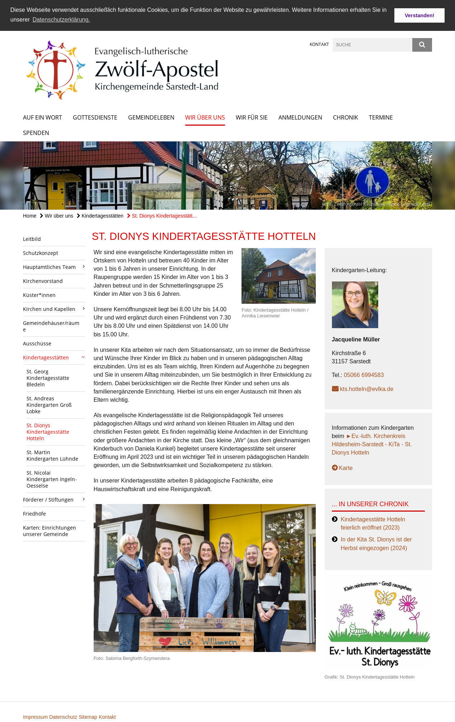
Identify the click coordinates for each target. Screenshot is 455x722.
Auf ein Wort (42, 117)
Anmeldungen (300, 117)
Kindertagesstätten (100, 216)
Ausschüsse (37, 343)
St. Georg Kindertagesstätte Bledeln (48, 378)
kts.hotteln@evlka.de (367, 389)
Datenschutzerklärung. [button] (61, 20)
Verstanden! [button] (419, 15)
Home (29, 216)
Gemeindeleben (151, 117)
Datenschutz (63, 717)
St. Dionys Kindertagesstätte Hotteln (48, 432)
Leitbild (32, 239)
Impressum (36, 717)
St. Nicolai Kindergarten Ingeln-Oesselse (52, 479)
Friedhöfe (34, 513)
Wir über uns (205, 117)
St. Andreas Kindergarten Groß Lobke (49, 405)
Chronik (345, 117)
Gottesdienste (95, 117)
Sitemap (88, 717)
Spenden (36, 133)
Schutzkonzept (40, 253)
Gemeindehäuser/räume (51, 326)
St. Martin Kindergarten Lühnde (52, 455)
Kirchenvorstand (43, 281)
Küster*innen (39, 295)
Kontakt (319, 44)
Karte (346, 468)
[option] (227, 175)
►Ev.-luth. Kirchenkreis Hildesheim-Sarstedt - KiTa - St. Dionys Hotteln (372, 444)
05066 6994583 (364, 375)
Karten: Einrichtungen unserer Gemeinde (49, 530)
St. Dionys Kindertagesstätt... (162, 216)
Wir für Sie (252, 117)
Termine (381, 117)
